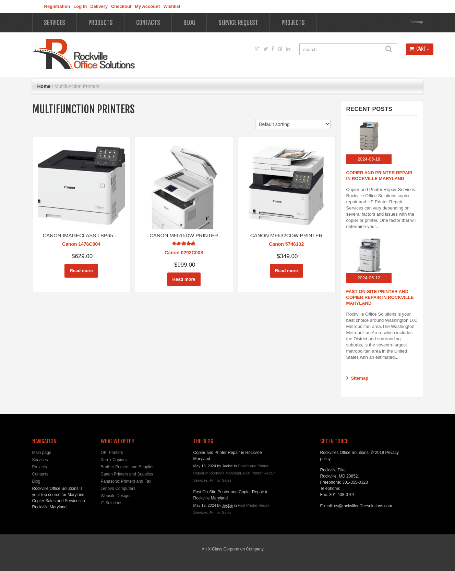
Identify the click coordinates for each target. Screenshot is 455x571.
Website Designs (116, 495)
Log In (80, 6)
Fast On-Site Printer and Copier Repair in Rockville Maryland (380, 297)
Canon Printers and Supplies (127, 474)
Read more (81, 270)
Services (54, 22)
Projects (293, 22)
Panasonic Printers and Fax (126, 481)
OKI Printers (112, 452)
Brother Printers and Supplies (128, 467)
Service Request (238, 22)
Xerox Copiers (114, 459)
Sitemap (416, 22)
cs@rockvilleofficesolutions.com (363, 506)
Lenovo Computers (118, 488)
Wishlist (171, 6)
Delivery (99, 6)
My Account (147, 6)
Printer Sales (220, 480)
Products (100, 22)
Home (44, 86)
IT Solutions (111, 502)
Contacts (148, 22)
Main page (41, 452)
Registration (57, 6)
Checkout (121, 6)
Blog (189, 22)
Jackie (227, 466)
